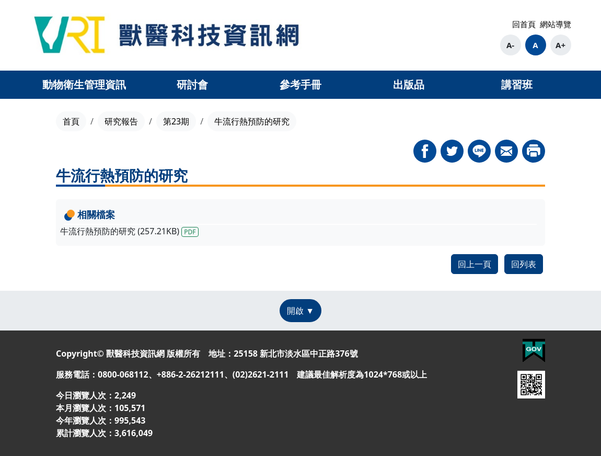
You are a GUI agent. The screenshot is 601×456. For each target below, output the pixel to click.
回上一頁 (474, 264)
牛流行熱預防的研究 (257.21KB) (129, 231)
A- (510, 45)
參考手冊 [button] (300, 84)
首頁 (71, 121)
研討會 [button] (192, 84)
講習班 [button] (517, 84)
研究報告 (121, 121)
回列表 (523, 264)
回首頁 (524, 24)
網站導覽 (555, 24)
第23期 (176, 121)
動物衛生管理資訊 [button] (84, 84)
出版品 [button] (408, 84)
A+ (560, 45)
